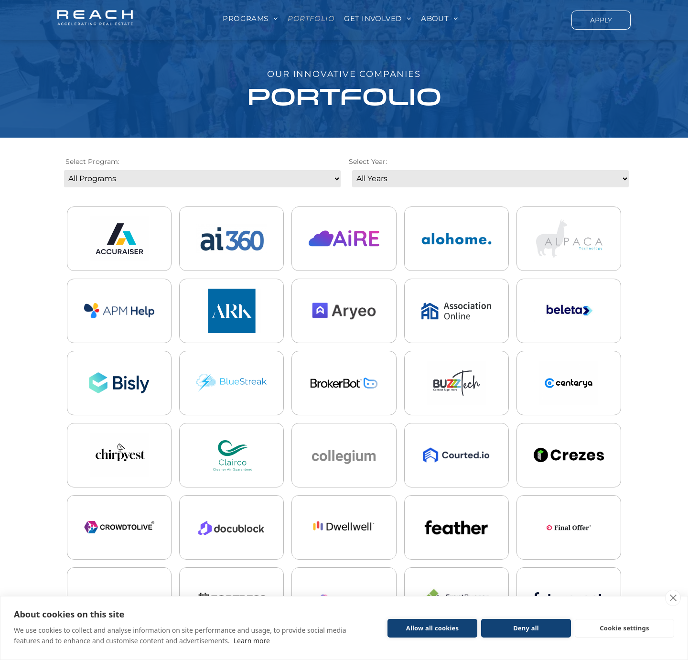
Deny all (526, 628)
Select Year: (368, 161)
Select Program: (92, 161)
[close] (673, 598)
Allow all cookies (432, 628)
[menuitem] (250, 18)
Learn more (252, 640)
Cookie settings (624, 628)
